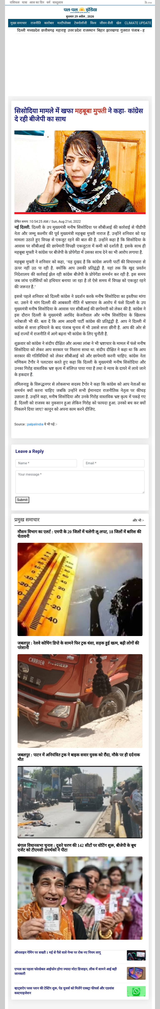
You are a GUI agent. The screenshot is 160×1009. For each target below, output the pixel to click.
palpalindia (35, 424)
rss (148, 2)
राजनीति (36, 23)
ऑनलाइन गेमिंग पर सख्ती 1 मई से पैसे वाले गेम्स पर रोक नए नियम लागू (57, 952)
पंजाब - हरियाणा (142, 30)
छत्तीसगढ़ (47, 30)
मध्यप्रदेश (33, 30)
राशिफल (15, 2)
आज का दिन (37, 2)
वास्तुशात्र (57, 2)
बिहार (101, 30)
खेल (118, 23)
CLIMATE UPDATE (138, 23)
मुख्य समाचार (18, 23)
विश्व (93, 23)
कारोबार (49, 23)
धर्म (48, 2)
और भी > (138, 520)
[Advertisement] (80, 65)
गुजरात (125, 30)
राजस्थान (89, 30)
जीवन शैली (106, 23)
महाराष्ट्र (61, 30)
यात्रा (25, 2)
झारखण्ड (112, 30)
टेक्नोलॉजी (80, 23)
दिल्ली (21, 30)
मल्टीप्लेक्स (64, 23)
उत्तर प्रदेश (74, 30)
